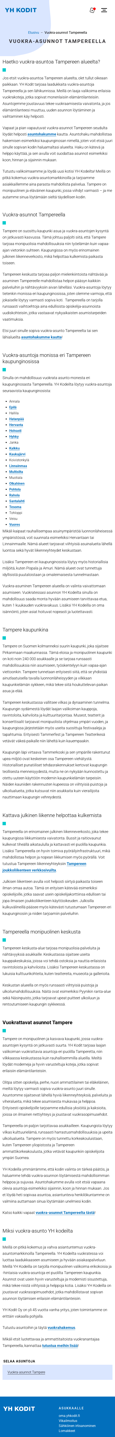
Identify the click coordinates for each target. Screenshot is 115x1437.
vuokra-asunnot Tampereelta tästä (65, 1212)
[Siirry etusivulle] (21, 10)
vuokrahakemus (61, 1327)
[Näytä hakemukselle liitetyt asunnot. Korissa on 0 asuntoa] (92, 10)
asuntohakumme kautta (41, 337)
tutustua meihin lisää (60, 1345)
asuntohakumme (41, 134)
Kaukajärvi (17, 454)
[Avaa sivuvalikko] (104, 10)
